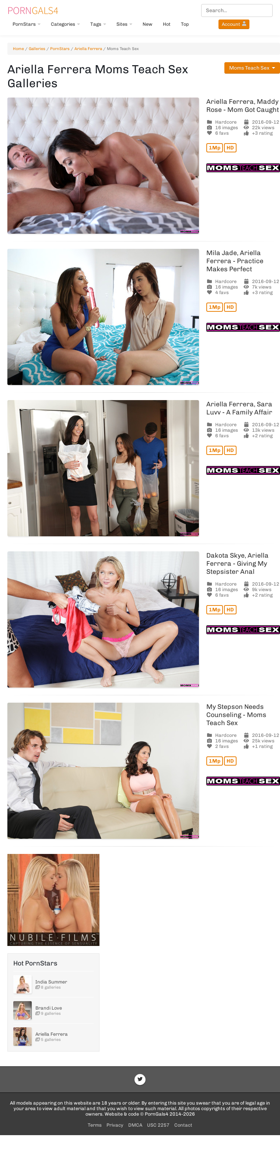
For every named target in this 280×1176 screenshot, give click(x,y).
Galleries (37, 48)
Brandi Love (48, 1008)
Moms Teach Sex (252, 68)
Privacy (114, 1125)
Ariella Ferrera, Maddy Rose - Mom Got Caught (242, 106)
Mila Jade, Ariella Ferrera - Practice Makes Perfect (234, 261)
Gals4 (32, 10)
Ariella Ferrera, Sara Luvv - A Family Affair (239, 408)
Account (234, 24)
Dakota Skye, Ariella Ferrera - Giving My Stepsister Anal (237, 563)
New (148, 24)
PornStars (27, 24)
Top (185, 24)
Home (18, 48)
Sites (124, 24)
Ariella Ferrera (88, 48)
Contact (183, 1125)
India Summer (51, 982)
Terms (95, 1125)
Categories (65, 24)
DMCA (135, 1125)
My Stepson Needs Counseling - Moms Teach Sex (236, 715)
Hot (167, 24)
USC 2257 (158, 1125)
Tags (98, 24)
